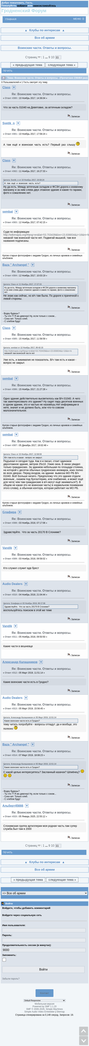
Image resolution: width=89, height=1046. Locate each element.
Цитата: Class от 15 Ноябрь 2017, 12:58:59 (22, 454)
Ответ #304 (11, 275)
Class (6, 87)
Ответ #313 (11, 708)
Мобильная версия (44, 1004)
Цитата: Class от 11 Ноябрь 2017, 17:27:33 (22, 284)
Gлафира (9, 512)
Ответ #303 (11, 222)
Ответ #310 (11, 594)
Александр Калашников (19, 662)
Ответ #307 (11, 445)
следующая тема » (61, 65)
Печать (7, 70)
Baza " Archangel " (15, 264)
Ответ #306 (11, 389)
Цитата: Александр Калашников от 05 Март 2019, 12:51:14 (29, 717)
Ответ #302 (11, 171)
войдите (22, 5)
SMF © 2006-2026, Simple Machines (44, 1009)
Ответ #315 (11, 816)
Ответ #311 (11, 637)
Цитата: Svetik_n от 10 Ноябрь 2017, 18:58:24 (23, 180)
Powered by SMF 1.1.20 (45, 1006)
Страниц (33, 57)
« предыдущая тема (27, 65)
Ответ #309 (11, 558)
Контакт (44, 993)
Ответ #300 (11, 98)
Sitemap (60, 1011)
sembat (7, 211)
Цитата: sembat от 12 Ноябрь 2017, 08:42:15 (23, 348)
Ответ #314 (11, 755)
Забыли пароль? (11, 978)
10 (52, 57)
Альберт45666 (12, 805)
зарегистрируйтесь (44, 5)
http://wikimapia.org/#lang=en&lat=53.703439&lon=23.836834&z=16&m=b (38, 351)
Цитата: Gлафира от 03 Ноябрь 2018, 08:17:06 (24, 603)
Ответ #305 (11, 338)
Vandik (7, 548)
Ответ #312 (11, 672)
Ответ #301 (11, 134)
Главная (10, 19)
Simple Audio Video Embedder (39, 1011)
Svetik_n (8, 123)
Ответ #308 (11, 523)
